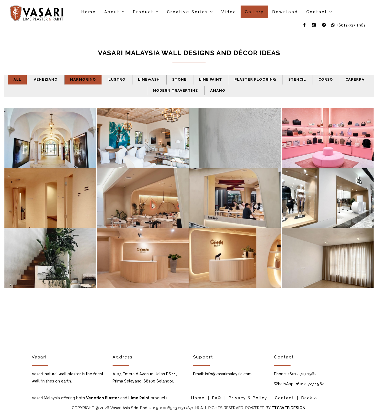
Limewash (149, 79)
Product (143, 12)
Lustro (117, 79)
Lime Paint (210, 79)
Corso (325, 79)
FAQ (216, 398)
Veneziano (46, 79)
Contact (316, 12)
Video (228, 12)
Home (88, 12)
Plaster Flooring (255, 79)
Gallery (254, 12)
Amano (217, 90)
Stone (179, 79)
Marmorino (83, 79)
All (17, 79)
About (112, 12)
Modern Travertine (175, 90)
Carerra (354, 79)
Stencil (297, 79)
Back (309, 398)
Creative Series (187, 12)
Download (285, 12)
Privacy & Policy (248, 398)
